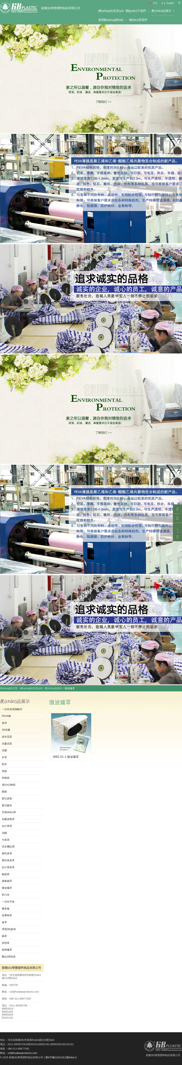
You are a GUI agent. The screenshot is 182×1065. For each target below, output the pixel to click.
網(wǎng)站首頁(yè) (111, 10)
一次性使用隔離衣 (12, 709)
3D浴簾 (6, 729)
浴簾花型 (7, 743)
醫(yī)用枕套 (9, 956)
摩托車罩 (7, 853)
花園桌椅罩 (8, 819)
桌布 (4, 722)
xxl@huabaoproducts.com (22, 1053)
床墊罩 (5, 942)
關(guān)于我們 (138, 10)
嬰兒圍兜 (7, 805)
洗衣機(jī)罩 (8, 846)
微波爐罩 (7, 887)
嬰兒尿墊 (7, 798)
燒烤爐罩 (7, 949)
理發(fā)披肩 (9, 929)
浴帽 (4, 832)
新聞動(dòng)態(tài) (112, 19)
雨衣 (4, 764)
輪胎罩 (5, 874)
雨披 (4, 771)
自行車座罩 (8, 867)
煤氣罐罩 (7, 880)
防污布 (5, 894)
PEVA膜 (6, 715)
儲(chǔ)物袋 (8, 784)
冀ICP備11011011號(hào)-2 (61, 1057)
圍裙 (4, 791)
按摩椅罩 (7, 915)
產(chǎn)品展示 (163, 10)
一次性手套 (8, 901)
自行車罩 (7, 826)
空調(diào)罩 (9, 812)
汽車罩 (5, 839)
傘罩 (4, 922)
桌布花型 (7, 736)
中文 (155, 3)
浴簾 (4, 750)
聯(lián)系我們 (138, 19)
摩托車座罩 (8, 860)
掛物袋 (5, 777)
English (170, 3)
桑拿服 (5, 908)
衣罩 (4, 757)
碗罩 (4, 936)
